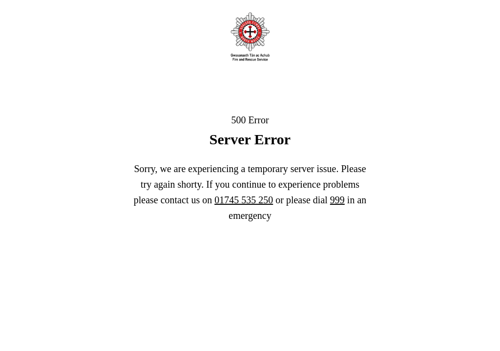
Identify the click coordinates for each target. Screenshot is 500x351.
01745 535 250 (243, 200)
